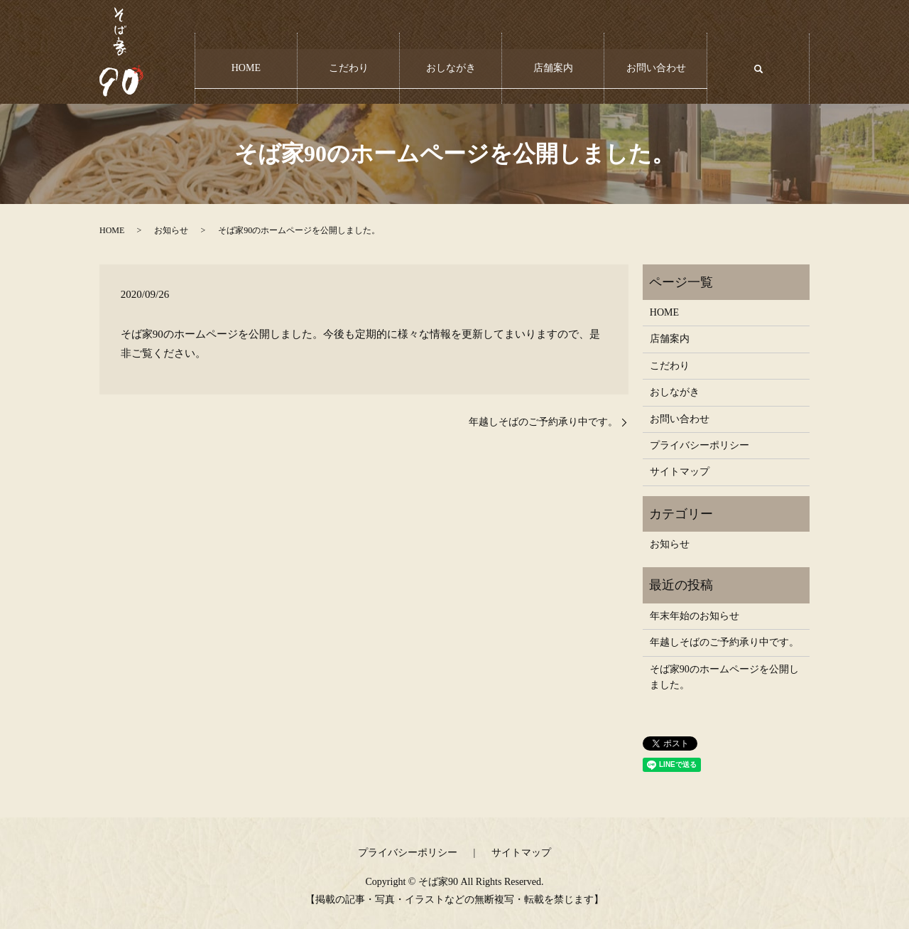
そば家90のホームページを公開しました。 (724, 677)
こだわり (349, 61)
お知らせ (171, 230)
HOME (246, 61)
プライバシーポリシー (699, 445)
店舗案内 (553, 61)
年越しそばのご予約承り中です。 (543, 422)
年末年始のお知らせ (694, 616)
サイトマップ (679, 471)
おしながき (451, 61)
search (766, 68)
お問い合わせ (656, 61)
